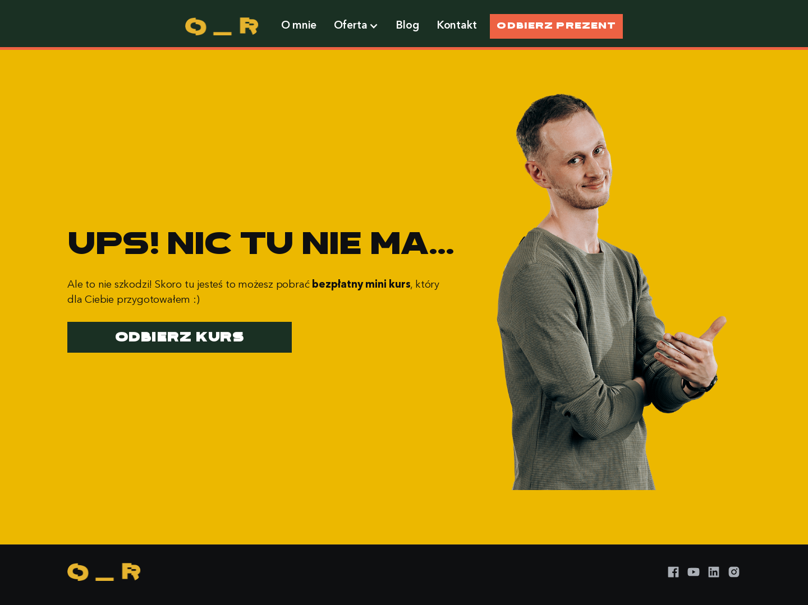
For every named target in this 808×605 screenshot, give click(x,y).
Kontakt (457, 25)
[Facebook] (673, 572)
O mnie (298, 25)
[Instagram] (734, 572)
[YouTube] (693, 572)
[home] (222, 26)
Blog (407, 25)
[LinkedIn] (713, 572)
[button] (356, 26)
